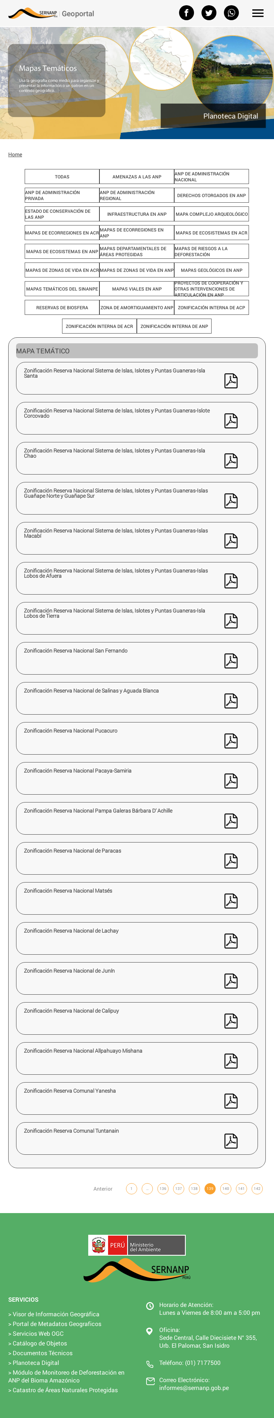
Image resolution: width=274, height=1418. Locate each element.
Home (15, 154)
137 (178, 1188)
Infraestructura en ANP (137, 214)
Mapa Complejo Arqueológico (212, 214)
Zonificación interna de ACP (211, 307)
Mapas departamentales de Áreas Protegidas (133, 251)
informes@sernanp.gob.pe (194, 1387)
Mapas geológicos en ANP (212, 270)
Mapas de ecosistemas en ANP (62, 251)
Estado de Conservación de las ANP (57, 214)
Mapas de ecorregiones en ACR (62, 233)
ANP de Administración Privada (52, 195)
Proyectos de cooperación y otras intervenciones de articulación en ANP (209, 288)
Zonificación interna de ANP (174, 326)
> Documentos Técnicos (40, 1353)
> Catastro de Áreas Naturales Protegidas (63, 1390)
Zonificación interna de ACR (99, 326)
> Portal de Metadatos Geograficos (54, 1324)
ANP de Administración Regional (127, 195)
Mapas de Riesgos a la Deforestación (201, 251)
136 (163, 1188)
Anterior (103, 1188)
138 (194, 1188)
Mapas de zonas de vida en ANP (137, 270)
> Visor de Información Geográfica (53, 1314)
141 (241, 1188)
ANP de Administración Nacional (202, 176)
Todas (62, 176)
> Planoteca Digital (33, 1362)
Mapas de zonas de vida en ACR (62, 270)
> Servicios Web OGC (36, 1333)
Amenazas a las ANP (137, 176)
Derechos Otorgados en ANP (211, 195)
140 (225, 1188)
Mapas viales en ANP (137, 289)
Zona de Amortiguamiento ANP (137, 307)
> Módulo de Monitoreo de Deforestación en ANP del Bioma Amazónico (66, 1376)
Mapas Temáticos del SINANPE (62, 289)
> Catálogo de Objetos (37, 1343)
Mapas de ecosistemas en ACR (211, 233)
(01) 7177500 (203, 1362)
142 (257, 1188)
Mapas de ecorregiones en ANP (132, 233)
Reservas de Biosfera (62, 307)
